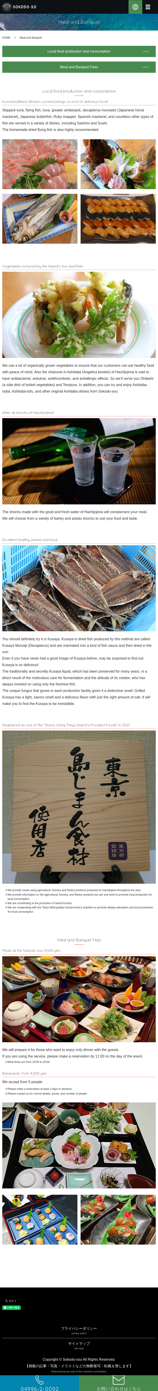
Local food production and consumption (78, 51)
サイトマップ (79, 1346)
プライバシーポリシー (79, 1331)
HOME (6, 37)
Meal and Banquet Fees (79, 67)
